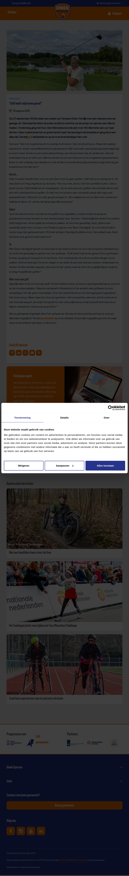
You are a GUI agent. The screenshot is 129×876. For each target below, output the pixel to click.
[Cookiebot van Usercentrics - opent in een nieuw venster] (110, 407)
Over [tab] (107, 417)
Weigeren (23, 465)
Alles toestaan (105, 465)
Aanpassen (64, 465)
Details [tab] (64, 417)
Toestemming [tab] (22, 417)
